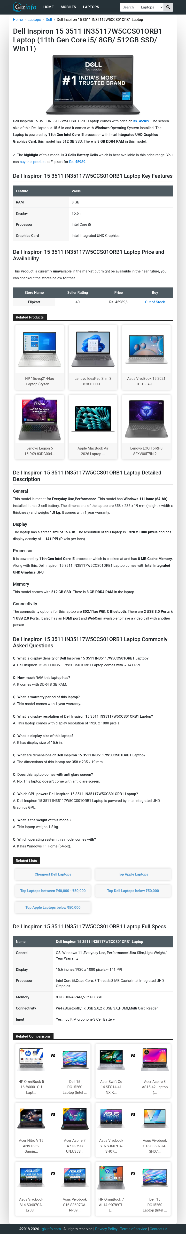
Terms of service (133, 1229)
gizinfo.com (51, 1229)
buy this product (33, 162)
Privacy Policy (106, 1229)
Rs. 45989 (77, 162)
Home (48, 7)
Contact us (158, 1229)
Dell (49, 19)
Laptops (91, 7)
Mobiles (68, 7)
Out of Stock (155, 302)
